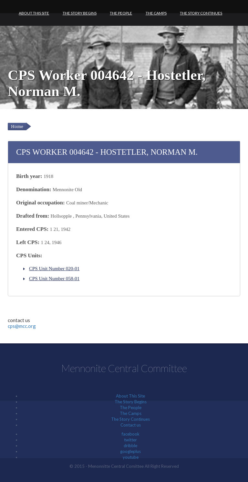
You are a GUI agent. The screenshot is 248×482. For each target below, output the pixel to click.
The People (121, 13)
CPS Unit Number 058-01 (54, 278)
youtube (131, 457)
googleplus (130, 451)
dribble (130, 445)
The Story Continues (201, 13)
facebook (131, 434)
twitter (130, 439)
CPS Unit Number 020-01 (54, 268)
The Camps (156, 13)
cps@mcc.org (22, 326)
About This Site (34, 13)
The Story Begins (80, 13)
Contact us (130, 425)
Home (17, 126)
